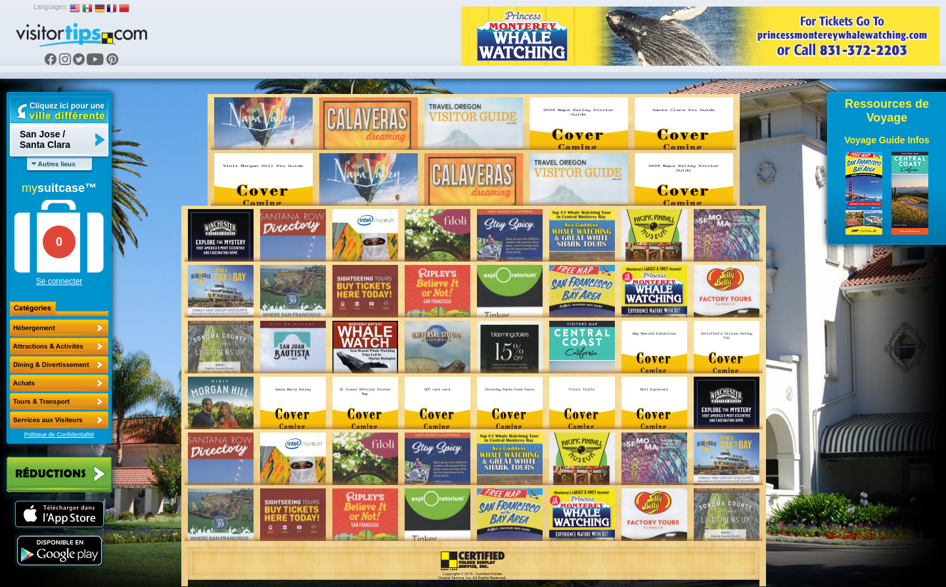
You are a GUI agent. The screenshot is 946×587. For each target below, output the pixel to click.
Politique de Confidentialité (59, 434)
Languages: (51, 7)
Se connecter (59, 281)
